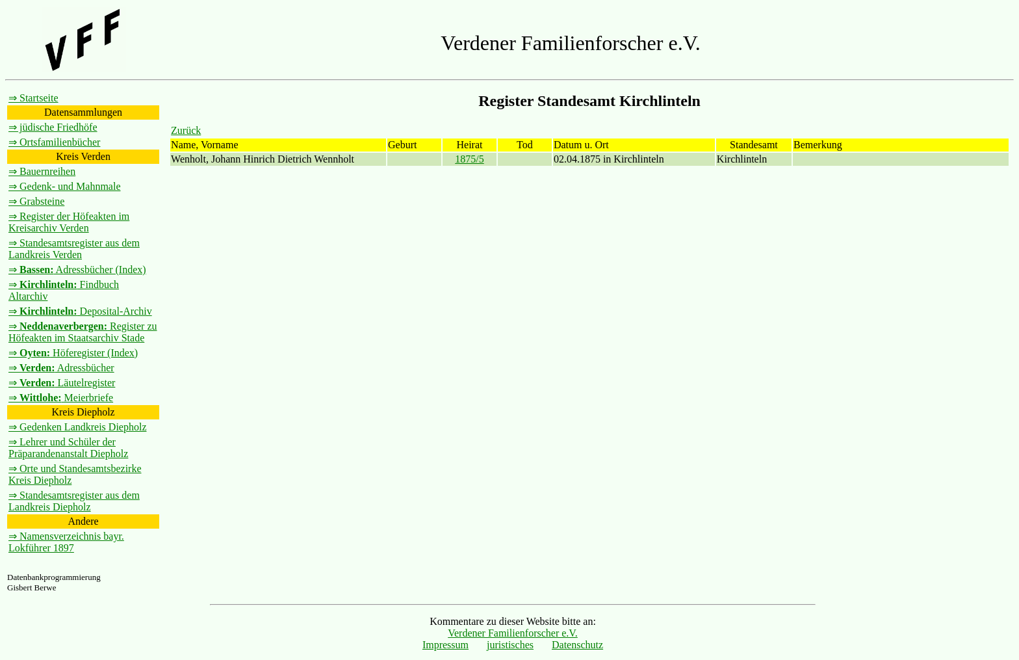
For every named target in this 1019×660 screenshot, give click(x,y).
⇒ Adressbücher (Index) (77, 269)
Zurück (186, 130)
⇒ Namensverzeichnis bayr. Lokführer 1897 (66, 542)
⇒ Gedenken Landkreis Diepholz (77, 426)
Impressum (445, 644)
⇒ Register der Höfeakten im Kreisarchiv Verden (68, 222)
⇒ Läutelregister (61, 382)
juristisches (510, 644)
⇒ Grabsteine (36, 201)
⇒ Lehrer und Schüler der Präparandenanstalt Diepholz (68, 447)
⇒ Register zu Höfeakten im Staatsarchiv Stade (82, 332)
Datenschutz (577, 644)
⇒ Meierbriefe (60, 397)
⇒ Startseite (33, 97)
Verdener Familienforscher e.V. (513, 633)
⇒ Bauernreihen (41, 171)
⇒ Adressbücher (61, 367)
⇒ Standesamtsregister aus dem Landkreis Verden (74, 248)
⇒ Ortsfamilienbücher (54, 142)
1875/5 (469, 159)
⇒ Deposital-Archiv (80, 311)
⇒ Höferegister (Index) (73, 352)
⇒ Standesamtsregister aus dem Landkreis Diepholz (74, 501)
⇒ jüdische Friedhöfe (52, 127)
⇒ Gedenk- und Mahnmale (64, 186)
